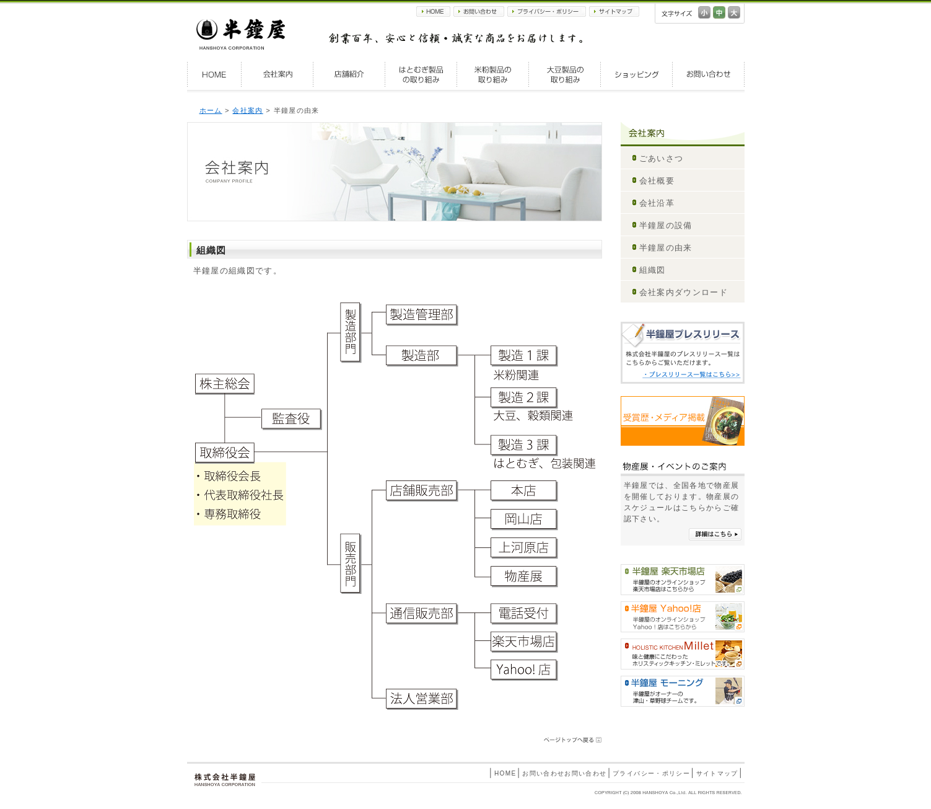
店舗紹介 (349, 74)
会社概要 (657, 180)
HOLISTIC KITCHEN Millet (683, 654)
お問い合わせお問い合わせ (564, 773)
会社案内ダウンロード (683, 292)
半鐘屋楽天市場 (683, 579)
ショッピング (637, 74)
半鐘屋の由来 (666, 247)
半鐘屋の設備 (666, 225)
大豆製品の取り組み (565, 74)
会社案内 (277, 74)
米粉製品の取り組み (493, 74)
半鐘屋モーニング (683, 691)
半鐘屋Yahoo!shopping (683, 616)
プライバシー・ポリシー (546, 11)
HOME (433, 11)
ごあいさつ (661, 158)
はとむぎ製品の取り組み (421, 74)
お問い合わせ (478, 11)
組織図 (652, 270)
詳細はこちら (715, 534)
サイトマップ (614, 11)
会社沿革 (657, 203)
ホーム (210, 110)
